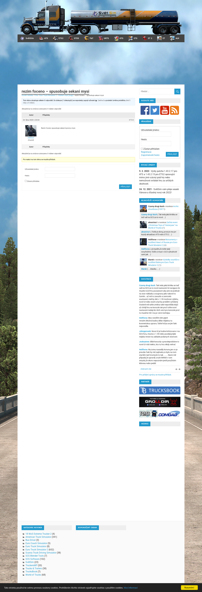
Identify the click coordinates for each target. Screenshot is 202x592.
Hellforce (143, 318)
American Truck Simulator (38, 537)
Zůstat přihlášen (33, 181)
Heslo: (27, 176)
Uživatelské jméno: (32, 169)
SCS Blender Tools (35, 555)
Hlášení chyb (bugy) (65, 95)
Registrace (146, 152)
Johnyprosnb (145, 331)
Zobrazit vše (146, 369)
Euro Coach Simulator (36, 543)
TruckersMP (31, 565)
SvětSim (30, 562)
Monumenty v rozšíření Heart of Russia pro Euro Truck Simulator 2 (162, 242)
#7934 (131, 120)
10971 (161, 209)
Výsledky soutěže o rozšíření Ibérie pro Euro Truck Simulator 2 (163, 262)
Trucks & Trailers (34, 568)
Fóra (36, 95)
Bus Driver (31, 540)
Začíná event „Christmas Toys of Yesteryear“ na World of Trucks (163, 225)
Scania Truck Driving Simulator (41, 552)
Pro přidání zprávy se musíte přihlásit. (155, 375)
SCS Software (32, 559)
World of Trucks (33, 574)
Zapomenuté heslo (150, 155)
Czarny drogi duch (147, 285)
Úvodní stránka (27, 95)
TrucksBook (31, 571)
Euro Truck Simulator (36, 546)
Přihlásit (125, 187)
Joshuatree (144, 342)
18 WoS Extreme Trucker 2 (38, 534)
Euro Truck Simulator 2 (48, 95)
